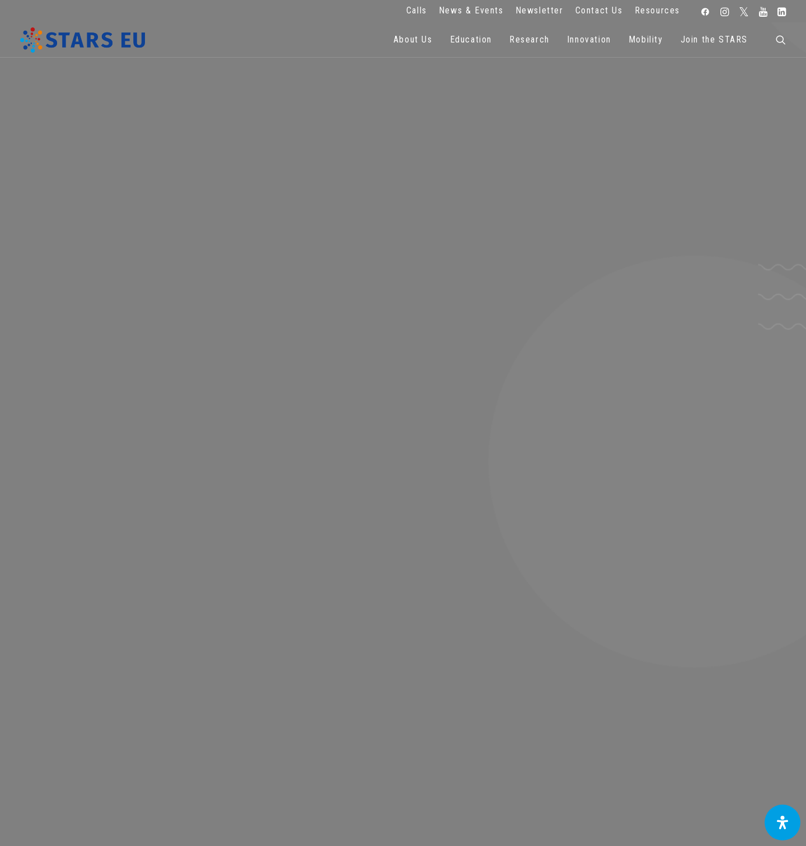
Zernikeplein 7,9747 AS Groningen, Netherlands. (101, 681)
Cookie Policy (302, 712)
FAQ (302, 666)
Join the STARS (714, 39)
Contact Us (599, 10)
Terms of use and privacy (302, 696)
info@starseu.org (101, 666)
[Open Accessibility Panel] (782, 822)
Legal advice (302, 681)
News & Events (471, 10)
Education (471, 39)
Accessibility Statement (302, 727)
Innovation (589, 39)
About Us (413, 39)
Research (529, 39)
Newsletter (540, 10)
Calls (416, 10)
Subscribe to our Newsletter (707, 678)
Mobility (646, 39)
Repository (504, 666)
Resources (657, 10)
